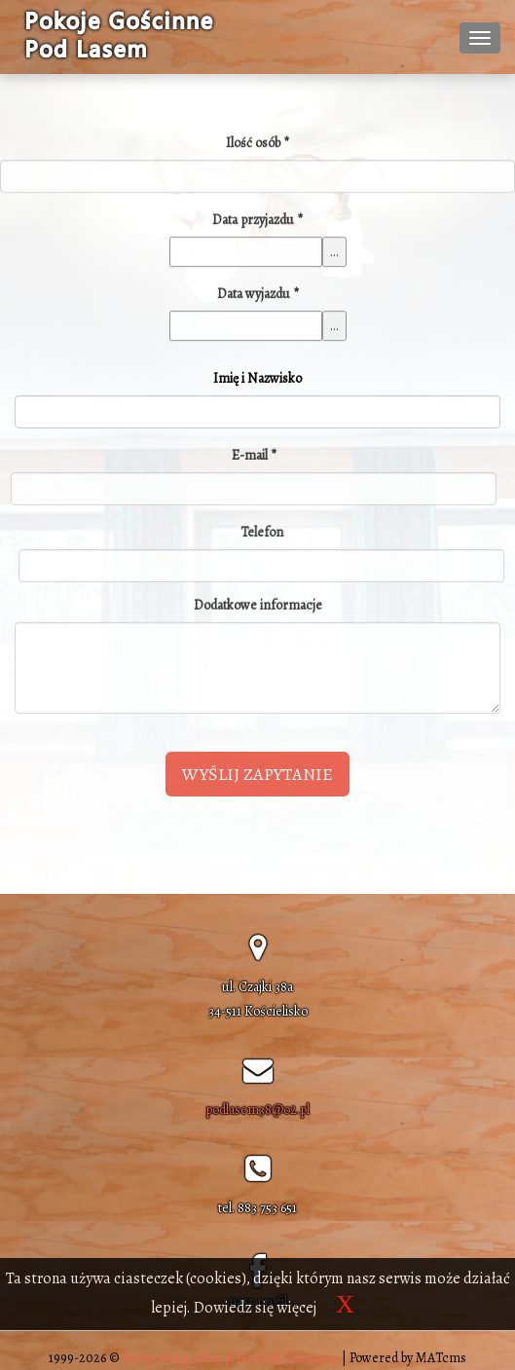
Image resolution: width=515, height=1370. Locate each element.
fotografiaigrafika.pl (178, 1358)
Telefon (263, 532)
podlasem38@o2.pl (257, 1109)
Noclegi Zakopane (288, 1358)
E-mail (251, 455)
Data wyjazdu (258, 295)
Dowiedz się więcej (255, 1307)
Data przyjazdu (257, 221)
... (334, 253)
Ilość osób (257, 144)
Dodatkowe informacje (258, 603)
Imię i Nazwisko (257, 378)
